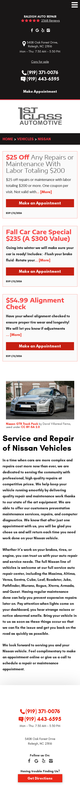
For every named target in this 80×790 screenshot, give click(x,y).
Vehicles (25, 139)
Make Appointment (40, 91)
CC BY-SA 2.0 (30, 427)
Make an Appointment (40, 203)
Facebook (32, 30)
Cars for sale (40, 62)
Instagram (48, 30)
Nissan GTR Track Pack (22, 424)
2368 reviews (50, 20)
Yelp (43, 30)
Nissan (44, 139)
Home (8, 139)
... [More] (44, 192)
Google (37, 30)
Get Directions (40, 778)
